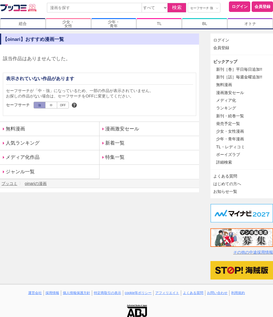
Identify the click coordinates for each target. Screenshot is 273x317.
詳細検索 (224, 162)
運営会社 (35, 293)
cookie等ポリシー (138, 293)
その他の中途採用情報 (253, 252)
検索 (177, 7)
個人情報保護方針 (76, 293)
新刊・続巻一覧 (230, 116)
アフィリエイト (167, 293)
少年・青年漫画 (230, 139)
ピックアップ (225, 61)
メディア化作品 (23, 157)
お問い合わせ (217, 293)
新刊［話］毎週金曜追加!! (239, 77)
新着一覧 (115, 143)
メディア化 (226, 100)
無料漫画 (15, 129)
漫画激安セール (122, 129)
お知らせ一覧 (225, 191)
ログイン (240, 6)
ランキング (226, 108)
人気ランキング (23, 143)
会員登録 (262, 6)
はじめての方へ (227, 184)
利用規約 (238, 293)
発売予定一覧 (228, 123)
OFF (63, 105)
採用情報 (52, 293)
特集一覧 (115, 157)
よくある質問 (225, 176)
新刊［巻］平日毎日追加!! (239, 69)
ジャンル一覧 (20, 171)
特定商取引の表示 (107, 293)
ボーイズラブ (228, 154)
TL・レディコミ (230, 147)
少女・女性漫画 (230, 131)
